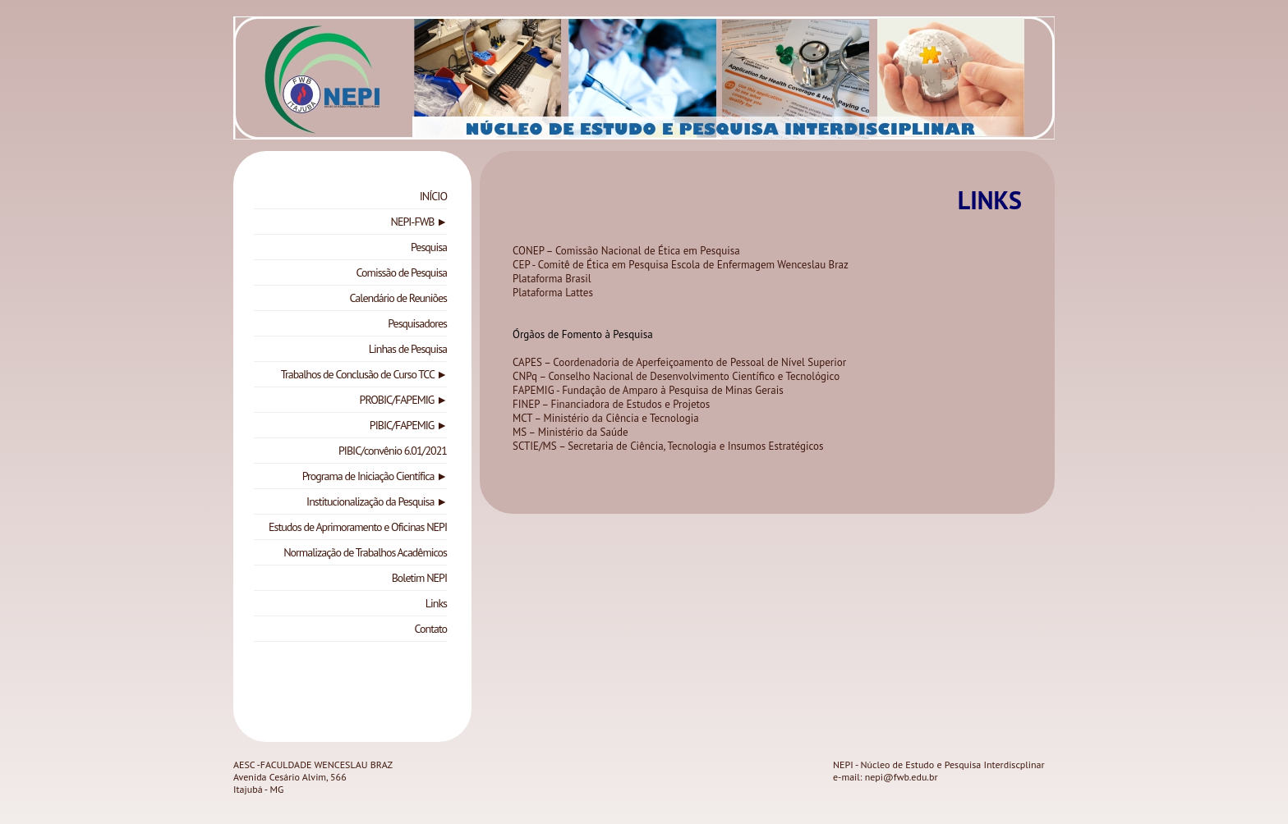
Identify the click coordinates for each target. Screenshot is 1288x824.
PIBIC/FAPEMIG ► (408, 425)
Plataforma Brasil (552, 279)
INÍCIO (433, 196)
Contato (431, 628)
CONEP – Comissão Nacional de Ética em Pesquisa (626, 251)
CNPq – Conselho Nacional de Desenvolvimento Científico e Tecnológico (678, 376)
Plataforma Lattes (553, 293)
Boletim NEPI (419, 577)
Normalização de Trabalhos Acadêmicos (365, 552)
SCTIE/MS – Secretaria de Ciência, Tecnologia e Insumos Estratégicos (668, 446)
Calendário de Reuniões (398, 298)
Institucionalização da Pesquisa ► (376, 501)
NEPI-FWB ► (419, 221)
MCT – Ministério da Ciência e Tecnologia (606, 418)
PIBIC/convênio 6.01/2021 (392, 450)
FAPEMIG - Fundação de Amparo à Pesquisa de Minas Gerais (648, 390)
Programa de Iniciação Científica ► (374, 476)
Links (436, 603)
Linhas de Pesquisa (408, 348)
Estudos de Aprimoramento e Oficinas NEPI (358, 527)
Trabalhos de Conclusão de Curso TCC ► (364, 374)
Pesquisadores (417, 323)
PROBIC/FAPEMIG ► (403, 399)
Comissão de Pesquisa (401, 272)
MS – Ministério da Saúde (570, 432)
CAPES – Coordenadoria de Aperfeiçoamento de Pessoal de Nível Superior (679, 362)
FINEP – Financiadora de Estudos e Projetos (611, 404)
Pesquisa (429, 247)
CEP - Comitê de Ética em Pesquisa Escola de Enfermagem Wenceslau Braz (681, 265)
